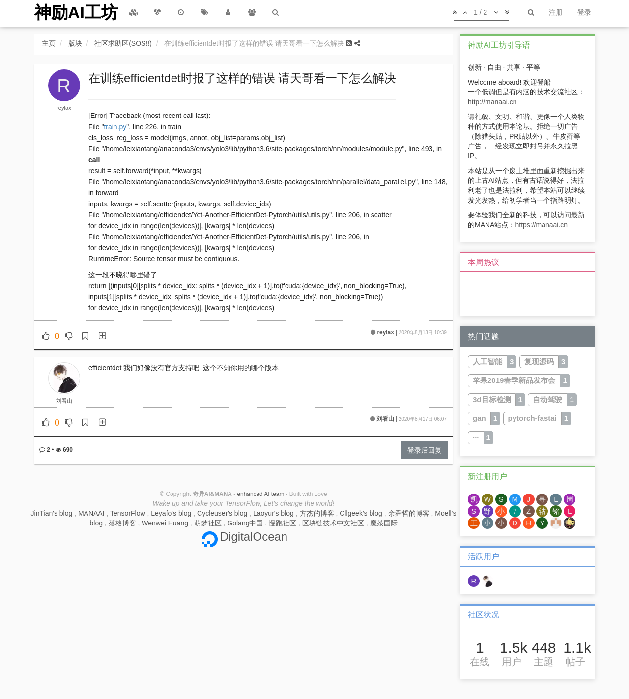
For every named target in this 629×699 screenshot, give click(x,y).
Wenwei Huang (165, 523)
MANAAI (91, 513)
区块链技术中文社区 (333, 523)
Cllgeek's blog (361, 513)
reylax (64, 108)
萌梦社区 (208, 523)
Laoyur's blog (273, 513)
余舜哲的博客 (408, 513)
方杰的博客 (317, 513)
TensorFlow (127, 513)
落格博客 (122, 523)
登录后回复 (424, 450)
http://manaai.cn (492, 102)
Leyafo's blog (171, 513)
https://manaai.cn (541, 225)
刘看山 (64, 401)
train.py (115, 127)
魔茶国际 (384, 523)
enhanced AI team (260, 494)
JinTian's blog (52, 513)
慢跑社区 (282, 523)
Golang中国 (245, 523)
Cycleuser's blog (222, 513)
